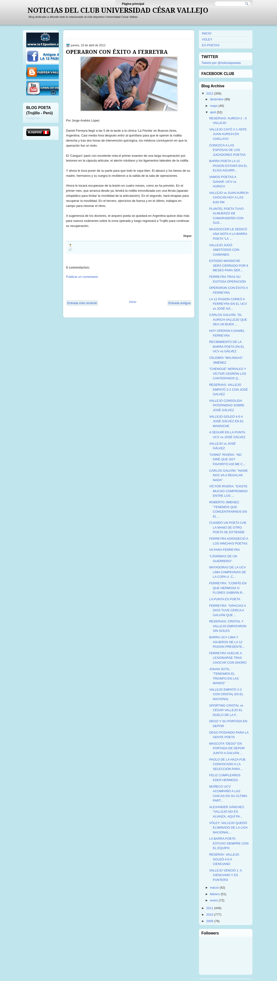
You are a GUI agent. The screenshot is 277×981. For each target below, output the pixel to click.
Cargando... (34, 118)
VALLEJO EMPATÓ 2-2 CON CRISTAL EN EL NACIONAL (226, 694)
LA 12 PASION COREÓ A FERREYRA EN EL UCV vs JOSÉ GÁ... (228, 303)
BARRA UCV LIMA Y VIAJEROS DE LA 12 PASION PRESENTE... (227, 641)
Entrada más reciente (82, 303)
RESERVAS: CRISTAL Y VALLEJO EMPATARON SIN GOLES (227, 626)
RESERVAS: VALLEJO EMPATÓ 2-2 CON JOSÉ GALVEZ (228, 389)
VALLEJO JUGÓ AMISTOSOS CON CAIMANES (224, 249)
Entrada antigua (179, 303)
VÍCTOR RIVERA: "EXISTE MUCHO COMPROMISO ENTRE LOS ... (228, 490)
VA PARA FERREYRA (224, 550)
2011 (209, 908)
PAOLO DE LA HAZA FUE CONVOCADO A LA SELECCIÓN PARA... (227, 764)
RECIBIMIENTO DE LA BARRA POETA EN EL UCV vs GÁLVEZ (226, 346)
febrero (215, 894)
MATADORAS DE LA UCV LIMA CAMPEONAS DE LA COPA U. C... (227, 572)
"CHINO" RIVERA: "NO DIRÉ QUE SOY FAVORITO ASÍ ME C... (227, 459)
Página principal (133, 4)
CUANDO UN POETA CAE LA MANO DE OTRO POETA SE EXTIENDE (227, 527)
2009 (209, 921)
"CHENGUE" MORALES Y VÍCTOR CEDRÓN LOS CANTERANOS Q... (227, 373)
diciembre (217, 99)
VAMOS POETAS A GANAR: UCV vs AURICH (222, 181)
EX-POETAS (210, 45)
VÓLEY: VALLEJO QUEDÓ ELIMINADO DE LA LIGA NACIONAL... (228, 827)
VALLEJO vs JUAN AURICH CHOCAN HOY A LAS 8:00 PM (228, 197)
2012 (209, 93)
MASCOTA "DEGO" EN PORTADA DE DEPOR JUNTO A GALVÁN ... (226, 748)
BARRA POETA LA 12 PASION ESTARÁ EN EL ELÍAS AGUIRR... (228, 165)
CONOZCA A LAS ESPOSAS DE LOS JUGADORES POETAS (227, 150)
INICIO (206, 33)
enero (214, 900)
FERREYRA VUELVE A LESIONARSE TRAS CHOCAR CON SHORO (227, 657)
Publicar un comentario (82, 277)
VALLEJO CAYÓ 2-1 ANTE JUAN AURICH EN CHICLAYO (228, 134)
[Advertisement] (122, 289)
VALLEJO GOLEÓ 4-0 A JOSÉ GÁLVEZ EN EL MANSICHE (226, 421)
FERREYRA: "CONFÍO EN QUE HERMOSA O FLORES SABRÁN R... (227, 587)
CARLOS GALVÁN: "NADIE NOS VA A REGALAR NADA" (228, 475)
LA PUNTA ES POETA (224, 599)
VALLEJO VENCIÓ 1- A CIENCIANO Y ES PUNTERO (225, 875)
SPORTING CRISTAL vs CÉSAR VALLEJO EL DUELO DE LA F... (226, 710)
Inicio (132, 302)
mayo (214, 106)
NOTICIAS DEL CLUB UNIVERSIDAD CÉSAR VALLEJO (117, 10)
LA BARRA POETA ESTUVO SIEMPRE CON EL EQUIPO (228, 843)
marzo (214, 887)
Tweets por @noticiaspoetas (221, 63)
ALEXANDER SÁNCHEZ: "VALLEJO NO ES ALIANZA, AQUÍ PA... (227, 811)
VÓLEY (207, 39)
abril (213, 112)
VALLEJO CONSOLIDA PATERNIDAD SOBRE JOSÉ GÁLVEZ (226, 405)
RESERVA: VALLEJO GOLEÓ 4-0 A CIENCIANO (224, 859)
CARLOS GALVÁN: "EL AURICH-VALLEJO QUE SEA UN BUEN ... (228, 319)
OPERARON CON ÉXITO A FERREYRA (117, 52)
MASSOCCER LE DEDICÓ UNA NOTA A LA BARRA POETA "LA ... (228, 233)
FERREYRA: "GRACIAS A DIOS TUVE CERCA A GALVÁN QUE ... (227, 610)
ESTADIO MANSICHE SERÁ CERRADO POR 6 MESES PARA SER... (228, 265)
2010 (209, 914)
